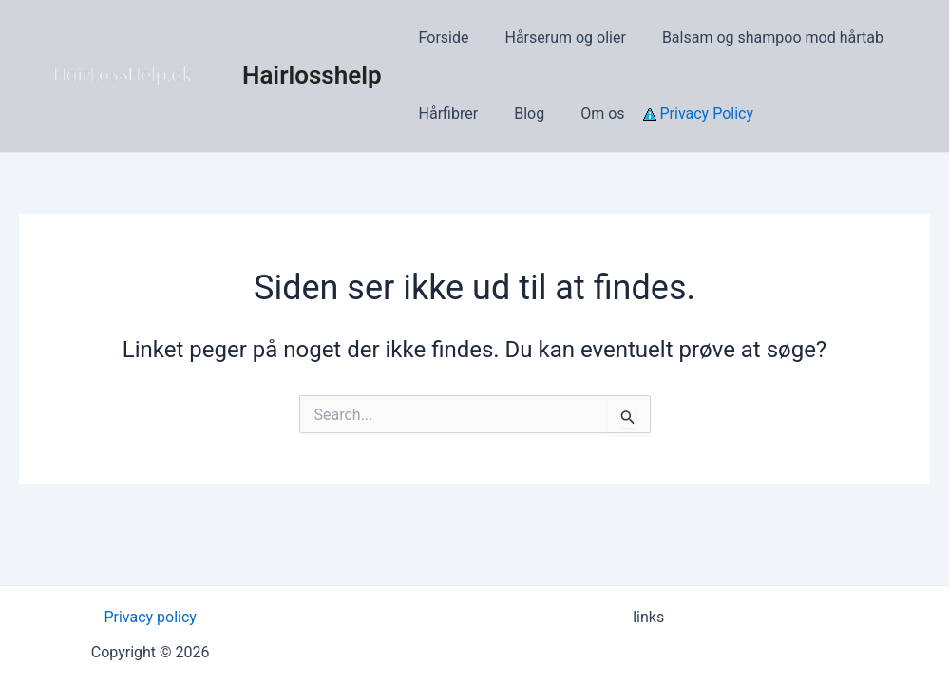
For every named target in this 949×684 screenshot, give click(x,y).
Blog (520, 113)
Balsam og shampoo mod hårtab (758, 37)
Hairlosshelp (312, 75)
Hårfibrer (446, 113)
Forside (441, 37)
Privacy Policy (681, 113)
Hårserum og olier (556, 37)
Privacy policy (150, 617)
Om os (588, 113)
